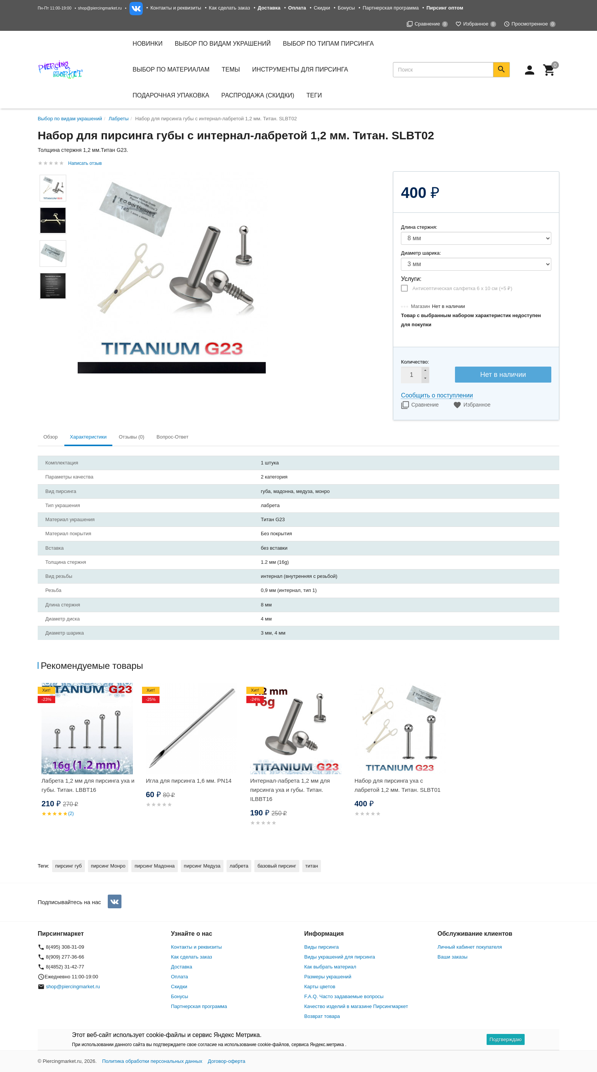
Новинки (147, 43)
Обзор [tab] (50, 437)
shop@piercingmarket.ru (100, 8)
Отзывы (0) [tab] (131, 437)
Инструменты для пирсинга (300, 69)
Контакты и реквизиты (175, 8)
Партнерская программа (390, 8)
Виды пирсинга (321, 947)
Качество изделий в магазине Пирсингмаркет (356, 1006)
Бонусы (346, 8)
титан (311, 866)
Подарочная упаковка (170, 95)
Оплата (179, 976)
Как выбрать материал (330, 967)
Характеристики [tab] (88, 437)
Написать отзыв (85, 163)
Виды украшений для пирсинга (339, 957)
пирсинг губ (68, 866)
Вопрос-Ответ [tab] (172, 437)
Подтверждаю (506, 1039)
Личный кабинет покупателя (469, 947)
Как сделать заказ (229, 8)
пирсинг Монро (108, 866)
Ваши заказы (452, 957)
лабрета (239, 866)
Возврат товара (322, 1016)
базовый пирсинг (276, 866)
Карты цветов (319, 986)
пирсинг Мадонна (154, 866)
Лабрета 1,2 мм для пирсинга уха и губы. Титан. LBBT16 (88, 785)
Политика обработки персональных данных (152, 1061)
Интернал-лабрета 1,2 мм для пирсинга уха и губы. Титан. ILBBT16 (290, 789)
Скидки (322, 8)
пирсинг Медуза (202, 866)
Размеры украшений (327, 976)
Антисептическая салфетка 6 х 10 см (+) (462, 288)
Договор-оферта (227, 1061)
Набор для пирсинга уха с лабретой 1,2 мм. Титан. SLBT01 (397, 785)
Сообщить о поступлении (437, 395)
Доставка (181, 967)
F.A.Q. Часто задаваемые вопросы (343, 996)
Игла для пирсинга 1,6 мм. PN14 (188, 780)
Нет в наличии (503, 374)
